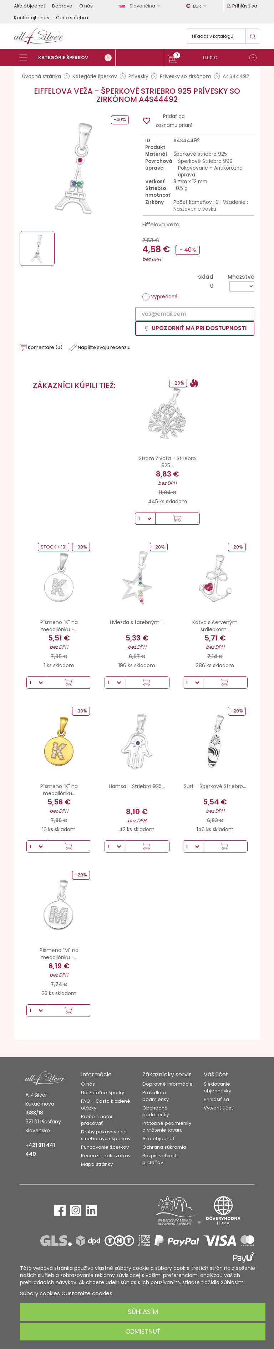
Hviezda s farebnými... (137, 622)
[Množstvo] (241, 286)
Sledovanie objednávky (217, 1087)
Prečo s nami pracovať (96, 1120)
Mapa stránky (97, 1164)
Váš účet (216, 1074)
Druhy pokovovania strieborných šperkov (106, 1135)
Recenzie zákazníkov (106, 1155)
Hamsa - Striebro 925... (137, 786)
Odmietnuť (143, 1331)
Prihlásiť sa (216, 1099)
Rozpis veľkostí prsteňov (160, 1159)
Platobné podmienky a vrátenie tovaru (166, 1126)
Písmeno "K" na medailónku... (59, 790)
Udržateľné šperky (102, 1092)
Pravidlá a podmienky (155, 1096)
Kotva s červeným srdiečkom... (215, 626)
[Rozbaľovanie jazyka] (141, 6)
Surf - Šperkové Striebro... (215, 786)
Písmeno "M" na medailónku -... (59, 954)
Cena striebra (72, 18)
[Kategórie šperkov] (67, 58)
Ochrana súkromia (164, 1147)
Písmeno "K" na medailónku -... (59, 626)
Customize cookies (86, 1293)
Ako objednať (29, 6)
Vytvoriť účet (218, 1108)
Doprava (62, 6)
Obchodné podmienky (155, 1111)
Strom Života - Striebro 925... (167, 462)
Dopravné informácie (167, 1084)
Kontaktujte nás (31, 18)
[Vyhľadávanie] (223, 36)
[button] (212, 58)
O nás (86, 6)
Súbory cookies (40, 1293)
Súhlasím (143, 1311)
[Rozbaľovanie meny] (197, 6)
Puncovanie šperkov (105, 1147)
